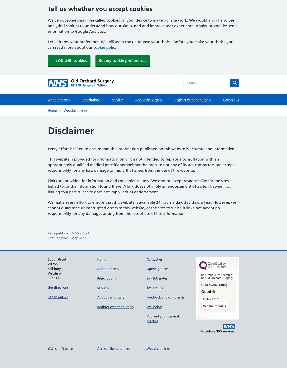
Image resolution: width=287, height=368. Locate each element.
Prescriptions (91, 100)
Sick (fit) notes (157, 278)
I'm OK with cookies (69, 60)
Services (117, 100)
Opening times (157, 269)
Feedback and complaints (165, 297)
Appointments (59, 100)
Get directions (58, 288)
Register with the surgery (192, 100)
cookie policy (105, 47)
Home (52, 111)
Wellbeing (154, 307)
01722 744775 (58, 297)
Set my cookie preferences (122, 60)
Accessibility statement (113, 349)
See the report (213, 306)
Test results (155, 288)
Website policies (75, 111)
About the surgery (148, 100)
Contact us (231, 100)
